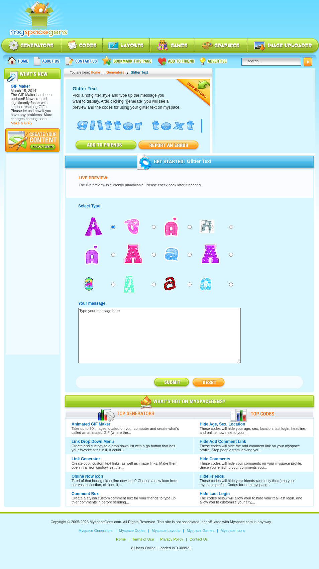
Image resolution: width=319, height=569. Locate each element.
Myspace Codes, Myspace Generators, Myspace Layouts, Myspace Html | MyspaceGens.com (38, 19)
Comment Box (85, 493)
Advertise (214, 61)
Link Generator (86, 459)
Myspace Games (172, 46)
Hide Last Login (215, 493)
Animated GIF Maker (91, 424)
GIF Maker (26, 95)
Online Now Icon (87, 476)
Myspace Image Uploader (283, 46)
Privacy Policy (171, 539)
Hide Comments (215, 459)
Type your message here (159, 335)
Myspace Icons (221, 46)
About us (46, 61)
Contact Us (81, 61)
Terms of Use (143, 539)
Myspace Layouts (126, 46)
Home (18, 61)
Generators (115, 72)
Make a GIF (20, 123)
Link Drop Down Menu (93, 441)
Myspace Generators (31, 46)
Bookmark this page (127, 61)
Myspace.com (241, 522)
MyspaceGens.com (105, 522)
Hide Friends (212, 476)
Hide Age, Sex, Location (222, 424)
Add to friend (176, 61)
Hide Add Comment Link (223, 441)
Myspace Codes (82, 46)
